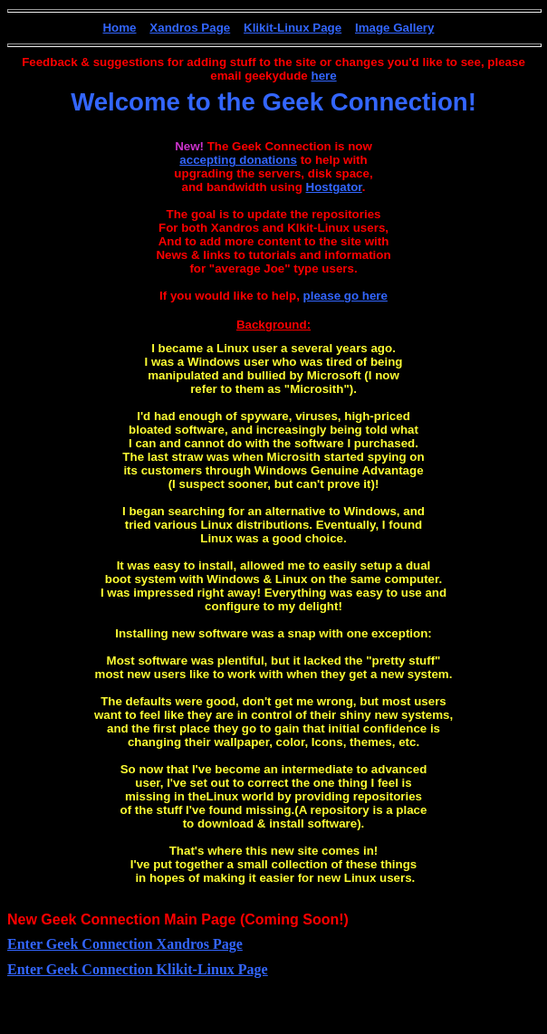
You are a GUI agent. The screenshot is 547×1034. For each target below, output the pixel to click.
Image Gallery (394, 27)
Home (119, 27)
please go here (345, 295)
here (323, 75)
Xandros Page (189, 27)
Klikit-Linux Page (292, 27)
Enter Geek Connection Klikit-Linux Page (137, 969)
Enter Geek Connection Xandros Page (125, 944)
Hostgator (334, 187)
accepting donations (238, 160)
